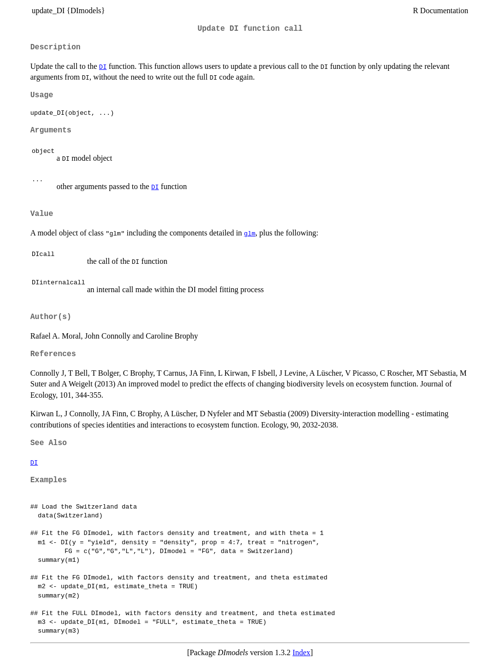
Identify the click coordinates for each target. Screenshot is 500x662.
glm (249, 233)
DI (103, 66)
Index (301, 652)
